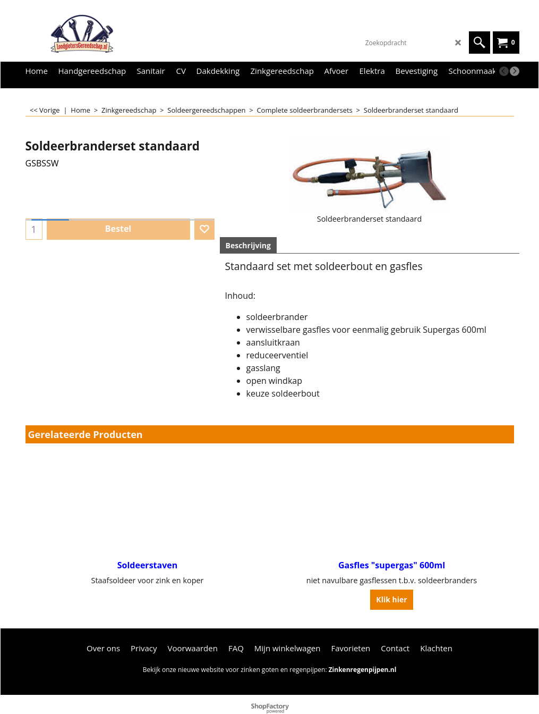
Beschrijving (248, 245)
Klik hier (391, 599)
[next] (514, 71)
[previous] (504, 71)
